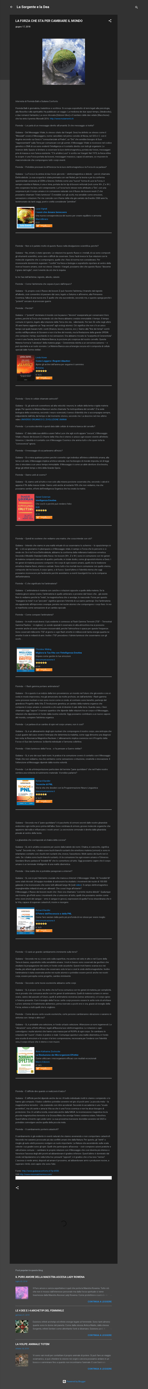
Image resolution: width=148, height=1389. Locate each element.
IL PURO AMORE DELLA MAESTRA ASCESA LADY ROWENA (50, 1276)
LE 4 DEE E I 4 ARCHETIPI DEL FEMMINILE (39, 1310)
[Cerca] (136, 7)
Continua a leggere (100, 1301)
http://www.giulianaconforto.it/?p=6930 (40, 1171)
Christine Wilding (43, 649)
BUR (38, 507)
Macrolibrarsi (42, 219)
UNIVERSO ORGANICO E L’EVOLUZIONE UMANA (44, 419)
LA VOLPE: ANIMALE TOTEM (32, 1344)
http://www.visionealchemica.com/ (36, 1174)
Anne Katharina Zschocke (48, 1051)
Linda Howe (41, 357)
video (78, 885)
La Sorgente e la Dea (33, 7)
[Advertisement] (129, 58)
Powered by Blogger (74, 1381)
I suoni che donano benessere (51, 212)
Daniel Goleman (43, 497)
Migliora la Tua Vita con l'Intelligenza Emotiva (59, 652)
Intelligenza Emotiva (46, 500)
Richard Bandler (43, 781)
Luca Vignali (41, 208)
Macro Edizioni (43, 1062)
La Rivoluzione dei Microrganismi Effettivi (57, 1055)
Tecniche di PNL (44, 784)
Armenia (40, 368)
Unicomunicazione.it (45, 659)
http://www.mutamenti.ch (62, 118)
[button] (110, 21)
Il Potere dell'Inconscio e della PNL (54, 913)
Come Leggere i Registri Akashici (53, 361)
